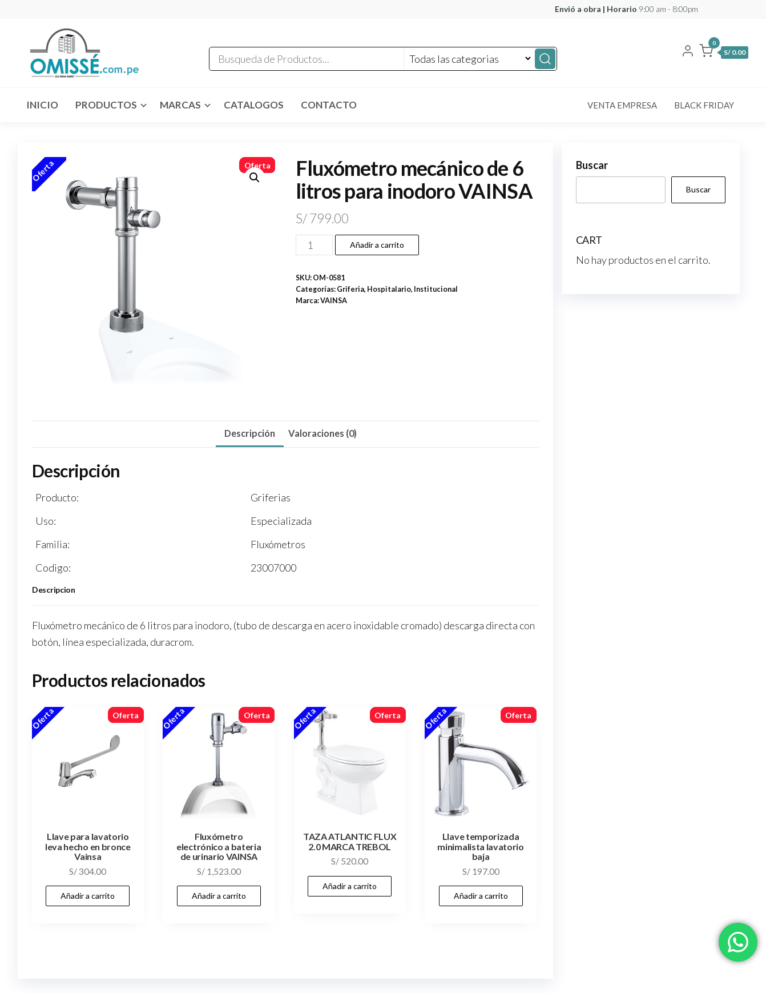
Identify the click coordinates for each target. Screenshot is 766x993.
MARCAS (180, 105)
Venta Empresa (622, 105)
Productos (106, 105)
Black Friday (704, 105)
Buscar (592, 165)
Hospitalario (389, 289)
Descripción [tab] (249, 433)
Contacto (329, 105)
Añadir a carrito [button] (88, 895)
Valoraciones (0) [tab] (322, 433)
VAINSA (333, 300)
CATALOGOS (254, 105)
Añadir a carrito (377, 245)
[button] (723, 53)
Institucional (436, 289)
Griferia (350, 289)
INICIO (42, 105)
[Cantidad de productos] (314, 245)
